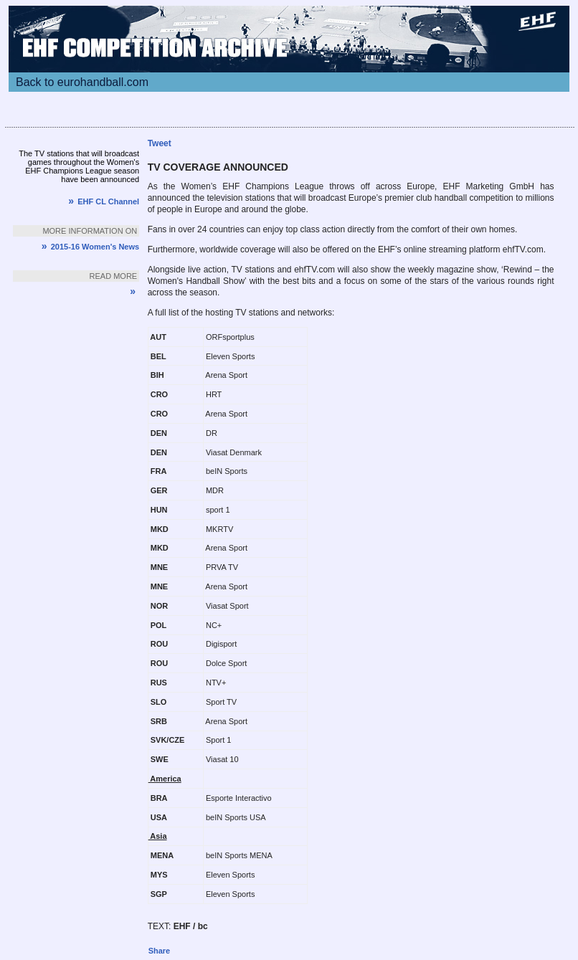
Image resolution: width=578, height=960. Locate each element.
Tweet (159, 143)
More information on (89, 231)
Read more (114, 276)
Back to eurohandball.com (82, 82)
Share (159, 950)
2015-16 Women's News (90, 246)
